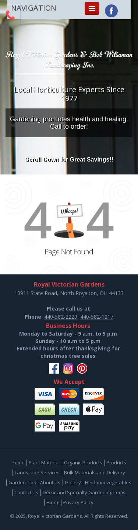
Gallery (73, 482)
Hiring (52, 502)
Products (116, 462)
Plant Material (44, 462)
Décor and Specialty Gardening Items (84, 492)
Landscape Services (37, 472)
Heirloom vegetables (108, 482)
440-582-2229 (60, 316)
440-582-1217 (96, 316)
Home (18, 462)
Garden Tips (22, 482)
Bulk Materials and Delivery (94, 472)
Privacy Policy (78, 502)
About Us (50, 482)
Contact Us (26, 492)
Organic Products (83, 462)
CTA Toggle (10, 15)
